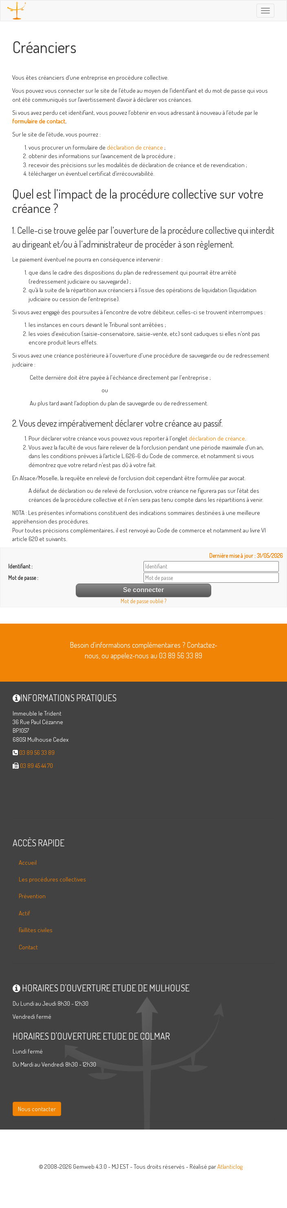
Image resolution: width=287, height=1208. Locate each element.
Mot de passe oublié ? (143, 600)
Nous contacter (37, 1109)
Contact (28, 947)
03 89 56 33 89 (37, 752)
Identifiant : (20, 566)
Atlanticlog (230, 1166)
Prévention (32, 896)
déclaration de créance (135, 147)
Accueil (28, 862)
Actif (24, 913)
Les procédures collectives (52, 879)
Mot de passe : (23, 577)
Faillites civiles (36, 930)
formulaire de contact (38, 121)
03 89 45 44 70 (36, 766)
